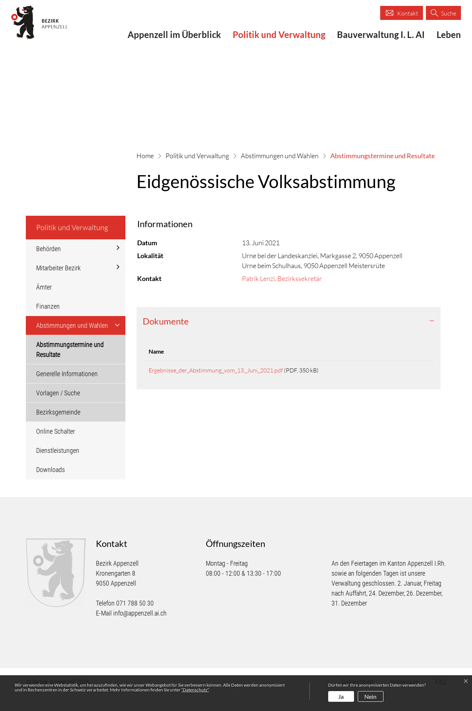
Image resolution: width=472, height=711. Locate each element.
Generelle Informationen (67, 388)
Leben (449, 34)
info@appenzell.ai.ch (140, 628)
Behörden (48, 263)
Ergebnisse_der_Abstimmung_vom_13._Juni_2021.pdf (216, 385)
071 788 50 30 (135, 618)
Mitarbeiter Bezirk (58, 283)
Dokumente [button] (166, 336)
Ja (341, 696)
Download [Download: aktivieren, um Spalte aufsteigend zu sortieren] (399, 366)
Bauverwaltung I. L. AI (381, 34)
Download (407, 387)
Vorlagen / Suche (58, 408)
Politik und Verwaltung (279, 34)
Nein (370, 696)
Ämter (44, 302)
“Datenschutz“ (195, 690)
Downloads (50, 484)
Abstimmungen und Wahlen (72, 340)
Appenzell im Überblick (174, 34)
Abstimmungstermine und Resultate (70, 367)
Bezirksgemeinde (58, 427)
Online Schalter (55, 446)
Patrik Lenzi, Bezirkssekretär (282, 293)
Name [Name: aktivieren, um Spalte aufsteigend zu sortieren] (156, 366)
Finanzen (48, 321)
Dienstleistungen (57, 465)
